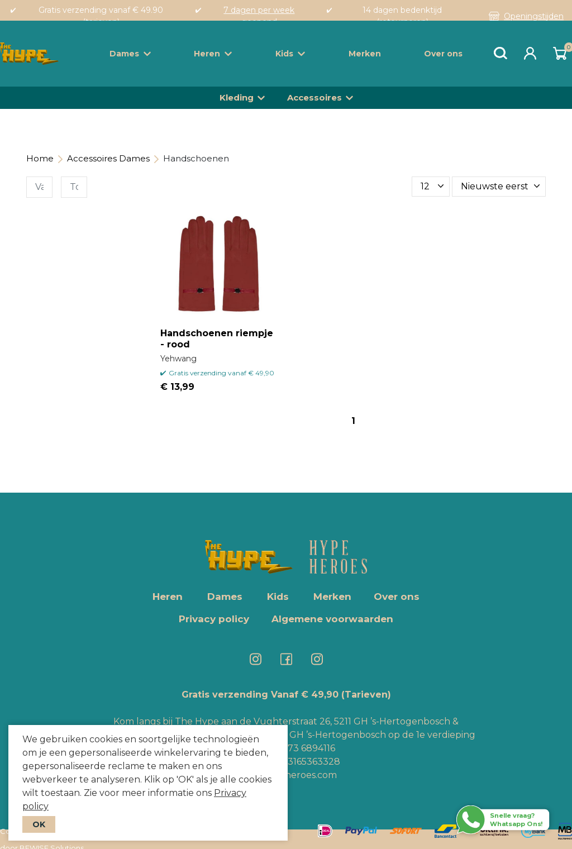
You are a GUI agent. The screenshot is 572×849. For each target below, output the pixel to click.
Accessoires (314, 97)
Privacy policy (214, 618)
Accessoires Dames (108, 158)
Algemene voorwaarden (332, 618)
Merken (365, 54)
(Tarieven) (366, 694)
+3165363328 (310, 761)
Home (40, 158)
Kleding (237, 97)
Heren (213, 54)
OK (38, 824)
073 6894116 (308, 748)
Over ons (443, 54)
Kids (290, 54)
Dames (130, 54)
